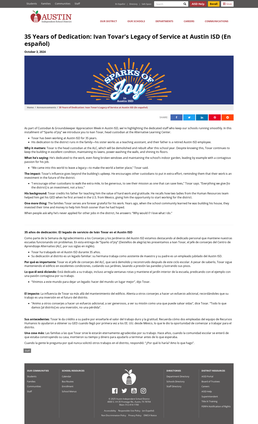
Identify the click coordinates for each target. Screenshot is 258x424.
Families (46, 3)
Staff (77, 3)
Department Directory (177, 376)
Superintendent (210, 396)
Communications (216, 21)
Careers (189, 21)
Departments (164, 21)
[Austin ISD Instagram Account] (143, 391)
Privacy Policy (134, 415)
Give (227, 4)
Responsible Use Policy (129, 410)
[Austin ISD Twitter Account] (124, 391)
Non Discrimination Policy (113, 415)
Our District (108, 21)
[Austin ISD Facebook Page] (114, 391)
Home (30, 107)
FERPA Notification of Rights (216, 406)
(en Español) (148, 410)
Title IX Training (209, 401)
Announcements (46, 107)
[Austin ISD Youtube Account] (134, 391)
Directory (133, 4)
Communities (62, 3)
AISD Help (207, 391)
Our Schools (136, 21)
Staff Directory (173, 386)
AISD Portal (207, 376)
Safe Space (146, 4)
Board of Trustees (211, 381)
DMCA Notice (150, 415)
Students (31, 3)
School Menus (69, 391)
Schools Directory (175, 381)
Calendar (66, 376)
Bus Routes (68, 381)
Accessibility (110, 410)
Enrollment (67, 386)
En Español (120, 4)
